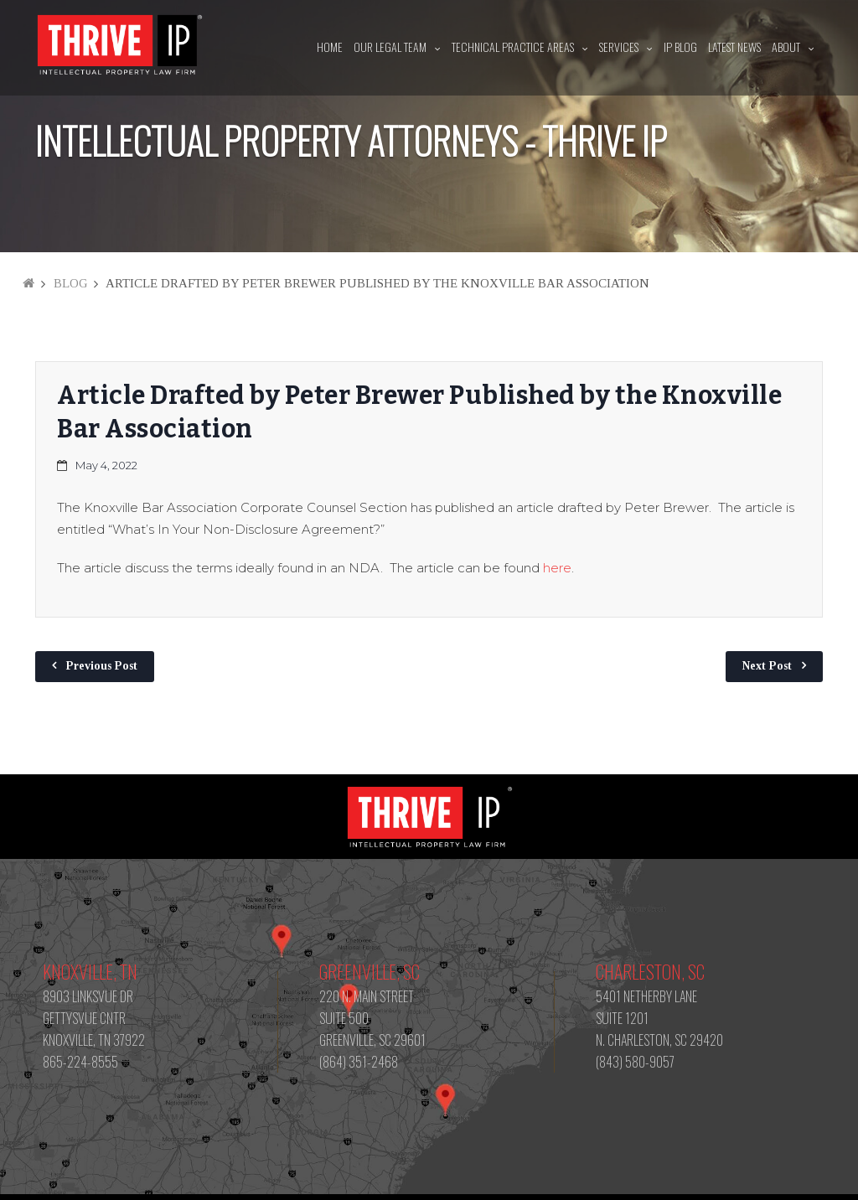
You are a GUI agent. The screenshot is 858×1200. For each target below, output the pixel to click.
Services (618, 46)
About (786, 46)
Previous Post (101, 665)
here (557, 568)
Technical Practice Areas (513, 46)
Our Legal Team (390, 46)
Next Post (767, 665)
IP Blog (680, 46)
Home (330, 46)
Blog (70, 283)
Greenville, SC (369, 971)
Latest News (734, 46)
